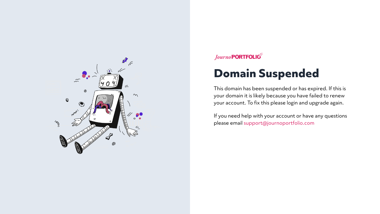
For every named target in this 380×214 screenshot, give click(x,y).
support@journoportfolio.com (279, 122)
